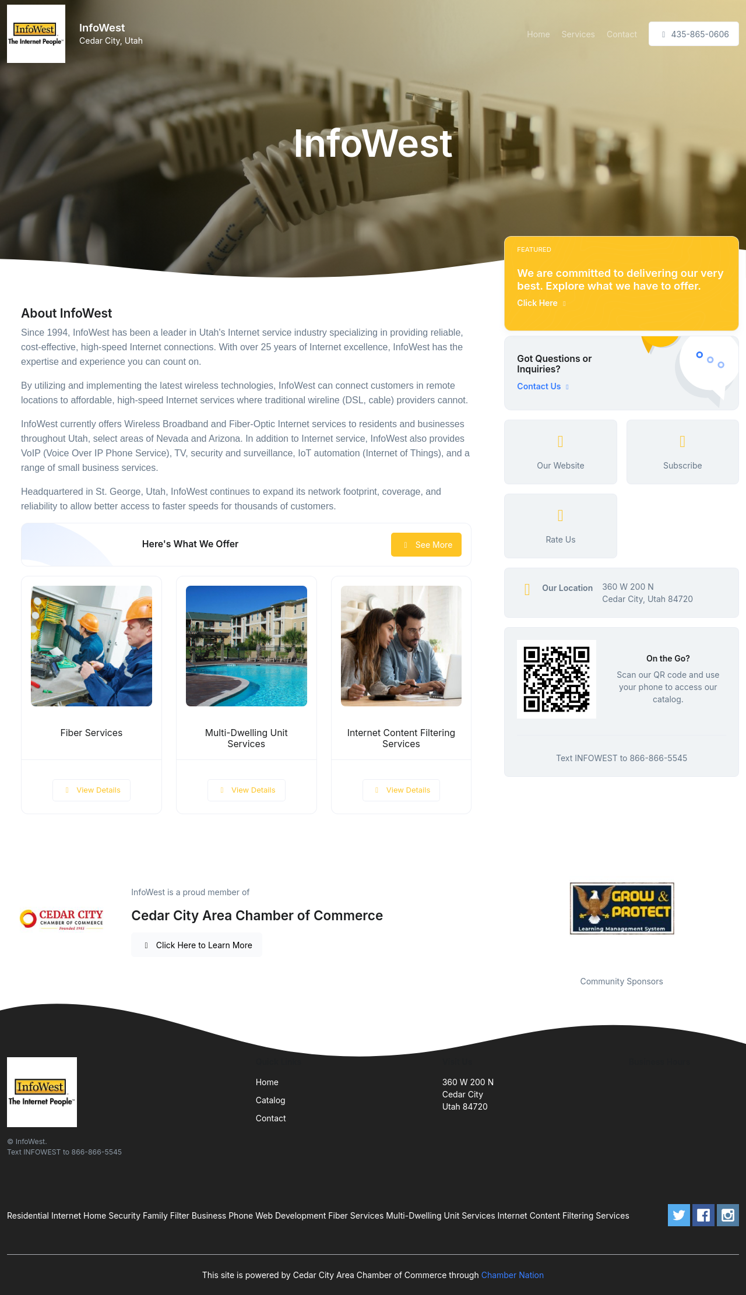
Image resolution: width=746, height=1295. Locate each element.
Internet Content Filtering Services (401, 738)
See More (426, 545)
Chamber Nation (512, 1275)
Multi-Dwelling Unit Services (246, 738)
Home (538, 34)
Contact (622, 34)
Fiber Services (91, 732)
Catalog (271, 1100)
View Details (91, 789)
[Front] (38, 34)
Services (578, 34)
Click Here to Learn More (196, 945)
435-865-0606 (694, 34)
